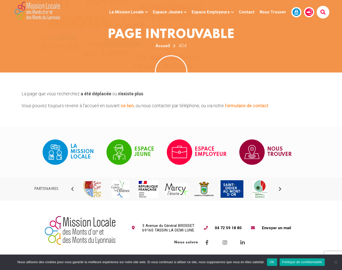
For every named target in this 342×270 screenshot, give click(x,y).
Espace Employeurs (213, 12)
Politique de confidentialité (302, 262)
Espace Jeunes (170, 12)
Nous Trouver (273, 12)
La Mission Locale (128, 12)
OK (271, 262)
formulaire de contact (246, 105)
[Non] (335, 262)
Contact (247, 12)
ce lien (127, 105)
